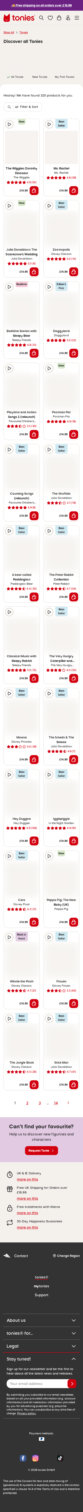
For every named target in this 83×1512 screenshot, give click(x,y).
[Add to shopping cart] (34, 190)
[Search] (41, 17)
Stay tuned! (41, 1359)
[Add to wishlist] (34, 124)
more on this (27, 1179)
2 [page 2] (27, 1103)
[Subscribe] (72, 1383)
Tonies (23, 32)
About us (41, 1320)
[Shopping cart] (59, 17)
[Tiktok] (59, 1458)
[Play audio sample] (9, 124)
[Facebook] (23, 1458)
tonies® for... (41, 1333)
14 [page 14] (56, 1103)
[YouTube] (47, 1458)
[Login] (68, 17)
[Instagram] (35, 1458)
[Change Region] (66, 1256)
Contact (15, 1256)
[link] (15, 59)
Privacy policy (26, 1413)
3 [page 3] (40, 1103)
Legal (41, 1346)
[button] (50, 17)
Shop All (9, 32)
